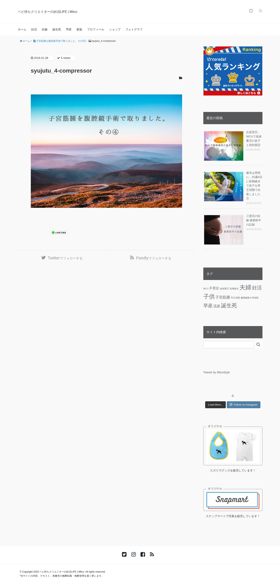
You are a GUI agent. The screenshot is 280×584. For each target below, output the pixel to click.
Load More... (215, 404)
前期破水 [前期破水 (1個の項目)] (234, 288)
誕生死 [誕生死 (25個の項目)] (229, 305)
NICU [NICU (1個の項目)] (206, 288)
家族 (79, 29)
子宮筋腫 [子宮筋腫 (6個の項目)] (222, 297)
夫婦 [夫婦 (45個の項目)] (245, 287)
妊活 (34, 29)
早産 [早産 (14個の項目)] (208, 305)
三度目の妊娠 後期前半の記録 (253, 220)
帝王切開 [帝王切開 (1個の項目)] (235, 297)
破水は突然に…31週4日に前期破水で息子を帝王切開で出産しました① (254, 185)
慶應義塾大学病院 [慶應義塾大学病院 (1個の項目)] (250, 297)
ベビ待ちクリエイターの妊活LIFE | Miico (63, 11)
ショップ (115, 29)
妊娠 (45, 29)
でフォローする (65, 259)
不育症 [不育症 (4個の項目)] (214, 288)
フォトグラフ (134, 29)
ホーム (22, 29)
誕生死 (56, 29)
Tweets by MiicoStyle (216, 372)
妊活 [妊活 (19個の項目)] (257, 287)
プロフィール (95, 29)
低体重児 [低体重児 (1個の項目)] (224, 288)
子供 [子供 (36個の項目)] (209, 296)
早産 (69, 29)
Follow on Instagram (244, 404)
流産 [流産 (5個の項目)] (216, 306)
